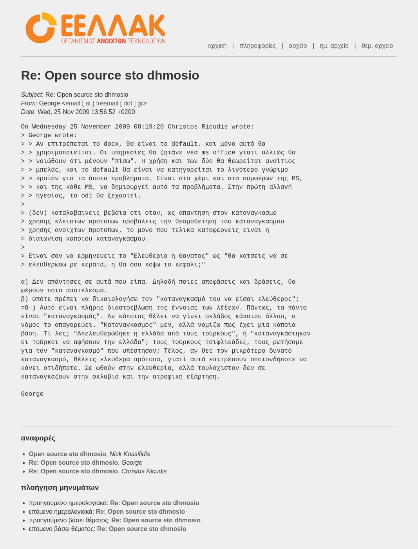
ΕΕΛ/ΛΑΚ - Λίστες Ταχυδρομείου (99, 28)
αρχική (217, 45)
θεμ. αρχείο (377, 45)
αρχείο (298, 45)
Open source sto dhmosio (67, 454)
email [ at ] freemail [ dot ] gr (104, 103)
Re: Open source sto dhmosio (73, 462)
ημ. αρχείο (334, 45)
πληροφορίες (257, 45)
